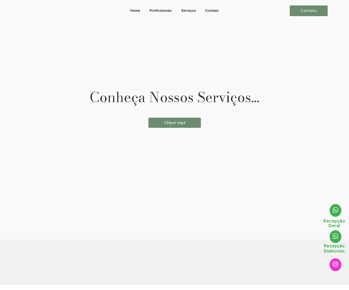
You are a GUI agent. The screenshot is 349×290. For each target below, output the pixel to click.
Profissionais (160, 10)
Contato (212, 10)
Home (135, 10)
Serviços (188, 10)
